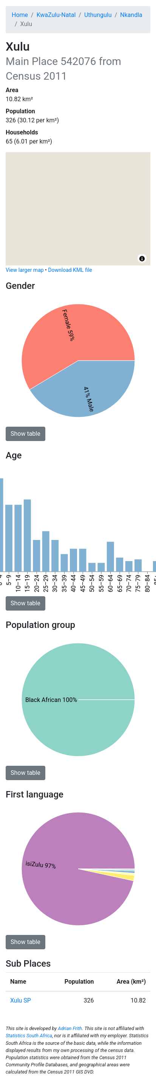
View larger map (25, 270)
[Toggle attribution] (142, 258)
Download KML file (70, 270)
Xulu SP (20, 1000)
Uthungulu (98, 15)
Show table (25, 433)
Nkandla (131, 15)
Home (20, 15)
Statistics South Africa (29, 1035)
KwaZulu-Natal (56, 15)
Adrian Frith (70, 1028)
